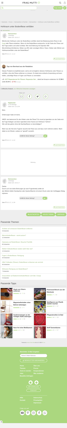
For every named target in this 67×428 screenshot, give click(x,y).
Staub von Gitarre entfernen (19, 290)
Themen (22, 368)
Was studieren (38, 373)
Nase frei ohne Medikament (22, 327)
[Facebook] (29, 96)
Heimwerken (6, 30)
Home (22, 365)
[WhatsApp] (45, 96)
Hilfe (21, 397)
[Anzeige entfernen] (1, 422)
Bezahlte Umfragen (26, 376)
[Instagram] (33, 413)
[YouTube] (22, 413)
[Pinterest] (28, 413)
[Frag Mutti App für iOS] (31, 382)
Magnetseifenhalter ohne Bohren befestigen (21, 304)
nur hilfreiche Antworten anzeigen (24, 89)
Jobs (21, 373)
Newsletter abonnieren (33, 360)
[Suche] (60, 2)
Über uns (37, 365)
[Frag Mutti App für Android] (36, 382)
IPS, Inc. (43, 342)
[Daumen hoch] (45, 136)
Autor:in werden (25, 371)
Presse (36, 368)
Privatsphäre (38, 400)
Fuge (3, 43)
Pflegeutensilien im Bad (55, 315)
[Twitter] (37, 96)
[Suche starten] (2, 7)
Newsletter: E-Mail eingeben (29, 352)
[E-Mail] (21, 96)
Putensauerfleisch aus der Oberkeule (56, 291)
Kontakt (22, 400)
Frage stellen (58, 8)
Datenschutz (38, 397)
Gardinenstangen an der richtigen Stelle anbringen (22, 315)
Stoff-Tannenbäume (53, 327)
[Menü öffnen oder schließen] (2, 2)
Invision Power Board (31, 342)
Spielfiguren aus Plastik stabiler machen (55, 303)
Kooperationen (39, 371)
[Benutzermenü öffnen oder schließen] (64, 2)
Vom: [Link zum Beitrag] (3, 54)
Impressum (37, 403)
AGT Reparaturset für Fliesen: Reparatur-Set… (21, 79)
